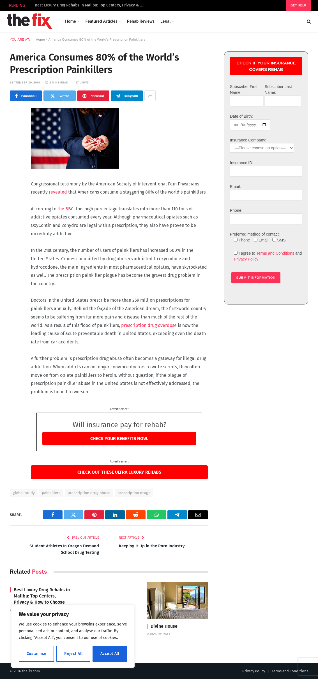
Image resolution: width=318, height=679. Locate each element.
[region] (73, 636)
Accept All (109, 653)
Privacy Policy (246, 259)
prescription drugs (133, 493)
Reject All (73, 653)
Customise (37, 653)
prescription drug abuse (89, 493)
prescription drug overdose (149, 325)
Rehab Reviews (141, 21)
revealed (58, 192)
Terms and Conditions (275, 253)
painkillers (51, 493)
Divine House (164, 626)
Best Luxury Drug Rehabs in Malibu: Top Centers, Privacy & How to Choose (91, 5)
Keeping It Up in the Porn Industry (152, 545)
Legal (165, 21)
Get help (298, 5)
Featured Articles (101, 21)
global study (24, 493)
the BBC (65, 208)
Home (70, 21)
